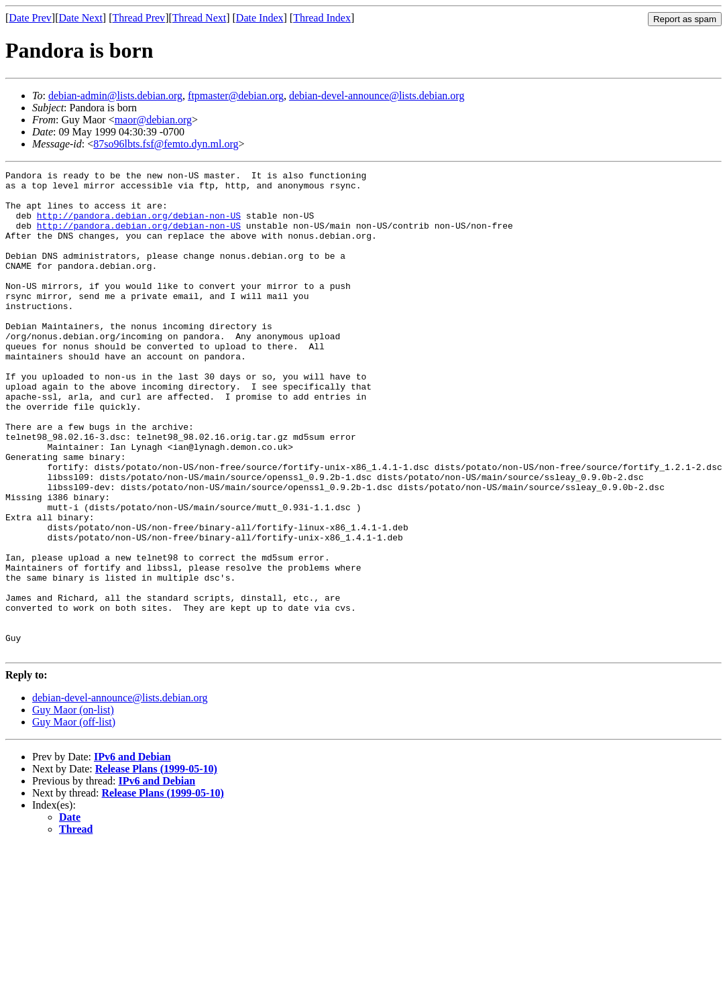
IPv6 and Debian (132, 853)
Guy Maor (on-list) (73, 806)
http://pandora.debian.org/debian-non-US (139, 225)
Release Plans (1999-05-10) (156, 865)
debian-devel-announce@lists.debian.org (376, 95)
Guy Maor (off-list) (73, 818)
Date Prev (30, 17)
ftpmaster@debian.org (236, 95)
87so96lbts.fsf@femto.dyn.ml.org (165, 144)
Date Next (81, 17)
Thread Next (199, 17)
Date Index (260, 17)
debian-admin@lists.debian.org (115, 95)
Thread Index (322, 17)
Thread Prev (138, 17)
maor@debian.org (153, 119)
